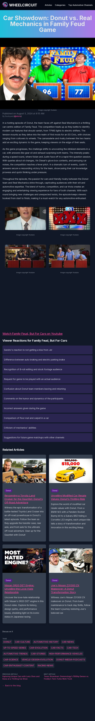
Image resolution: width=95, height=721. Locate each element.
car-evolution (38, 647)
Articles (48, 5)
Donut (7, 642)
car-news (68, 642)
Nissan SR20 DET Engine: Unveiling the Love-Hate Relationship (19, 589)
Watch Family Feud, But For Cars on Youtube (32, 333)
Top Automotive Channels (80, 5)
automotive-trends (15, 653)
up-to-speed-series (14, 647)
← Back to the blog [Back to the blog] (11, 685)
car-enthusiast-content (18, 665)
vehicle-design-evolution (37, 659)
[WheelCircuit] (19, 5)
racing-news (45, 665)
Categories (60, 5)
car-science (10, 659)
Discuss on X (7, 631)
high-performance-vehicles (66, 653)
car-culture (22, 642)
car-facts (57, 647)
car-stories (38, 653)
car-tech (72, 647)
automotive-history (46, 642)
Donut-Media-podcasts (70, 659)
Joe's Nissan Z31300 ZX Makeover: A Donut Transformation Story (65, 589)
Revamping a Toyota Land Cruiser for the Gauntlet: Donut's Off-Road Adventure (23, 499)
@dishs (17, 116)
